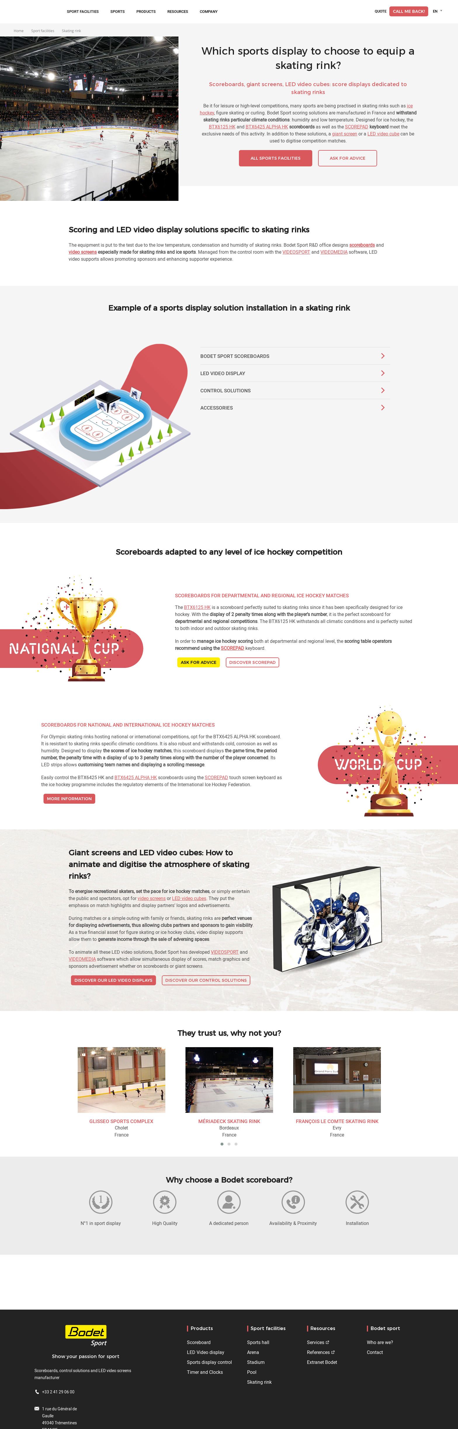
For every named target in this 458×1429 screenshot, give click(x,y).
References (318, 1352)
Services (315, 1342)
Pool (251, 1372)
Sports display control (209, 1362)
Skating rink (259, 1382)
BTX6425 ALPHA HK (267, 126)
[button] (221, 1144)
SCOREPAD (356, 126)
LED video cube (383, 133)
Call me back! (409, 11)
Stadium (256, 1362)
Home (19, 30)
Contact (375, 1352)
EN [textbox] (435, 11)
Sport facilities (83, 11)
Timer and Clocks (205, 1372)
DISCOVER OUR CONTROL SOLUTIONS (206, 980)
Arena (253, 1352)
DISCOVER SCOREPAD (252, 662)
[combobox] (438, 11)
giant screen (344, 133)
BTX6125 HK (222, 126)
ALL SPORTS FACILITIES (276, 158)
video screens (152, 898)
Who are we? (380, 1342)
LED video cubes (189, 898)
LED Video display (205, 1352)
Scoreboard (199, 1342)
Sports (117, 11)
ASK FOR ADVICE (347, 158)
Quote (380, 11)
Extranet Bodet (322, 1362)
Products (146, 11)
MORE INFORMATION (69, 798)
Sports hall (258, 1342)
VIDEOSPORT (296, 252)
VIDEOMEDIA (334, 252)
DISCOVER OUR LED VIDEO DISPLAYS (113, 980)
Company (209, 11)
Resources (177, 11)
